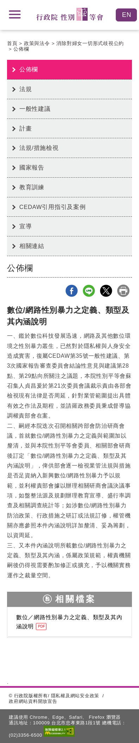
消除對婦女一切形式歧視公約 (90, 43)
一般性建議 (35, 109)
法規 (25, 89)
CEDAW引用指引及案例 (52, 207)
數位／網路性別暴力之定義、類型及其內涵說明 (69, 622)
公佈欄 (21, 49)
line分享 (89, 291)
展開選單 (15, 14)
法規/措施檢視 (39, 148)
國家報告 (31, 167)
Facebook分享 (71, 291)
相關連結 (31, 246)
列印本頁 (123, 291)
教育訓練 (31, 187)
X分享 (106, 291)
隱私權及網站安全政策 (75, 695)
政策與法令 (37, 43)
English (126, 14)
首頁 (12, 43)
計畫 (25, 128)
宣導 (25, 226)
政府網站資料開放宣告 (33, 701)
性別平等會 (69, 14)
